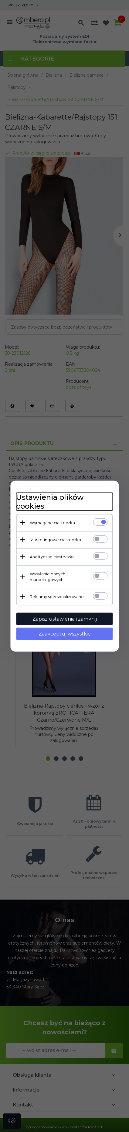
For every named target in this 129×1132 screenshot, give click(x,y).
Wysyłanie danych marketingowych (47, 576)
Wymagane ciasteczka (52, 522)
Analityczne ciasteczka (52, 556)
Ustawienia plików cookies (50, 501)
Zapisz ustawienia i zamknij (64, 619)
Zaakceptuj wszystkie (65, 633)
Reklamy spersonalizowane (57, 596)
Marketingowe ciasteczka (55, 539)
